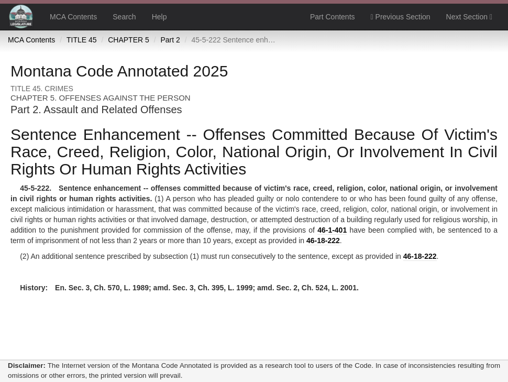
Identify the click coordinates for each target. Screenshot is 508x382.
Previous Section (400, 17)
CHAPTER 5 (128, 40)
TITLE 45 (82, 40)
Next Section (469, 17)
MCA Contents (73, 17)
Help (159, 17)
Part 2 (170, 40)
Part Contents (332, 17)
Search (124, 17)
